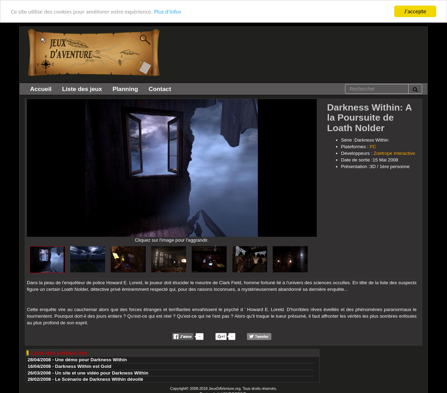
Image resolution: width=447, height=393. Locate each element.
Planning (125, 88)
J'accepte (415, 11)
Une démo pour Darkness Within (91, 359)
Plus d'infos (167, 11)
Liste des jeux (82, 88)
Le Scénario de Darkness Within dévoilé (99, 379)
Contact (159, 88)
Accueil (41, 88)
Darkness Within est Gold (83, 366)
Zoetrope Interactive (394, 153)
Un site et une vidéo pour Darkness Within (101, 372)
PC (373, 146)
